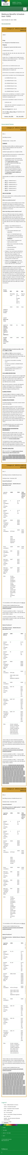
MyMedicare (9, 238)
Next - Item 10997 (20, 116)
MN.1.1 (8, 111)
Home (4, 1127)
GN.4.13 (23, 602)
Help (4, 1135)
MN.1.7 (6, 188)
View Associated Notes (6, 23)
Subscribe (6, 1122)
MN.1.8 (6, 190)
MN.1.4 (14, 111)
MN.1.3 (11, 111)
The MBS (5, 1130)
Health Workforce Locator (13, 161)
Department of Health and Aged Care (6, 3)
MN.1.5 (6, 184)
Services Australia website (14, 438)
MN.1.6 (6, 186)
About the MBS (7, 1133)
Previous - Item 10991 (8, 116)
